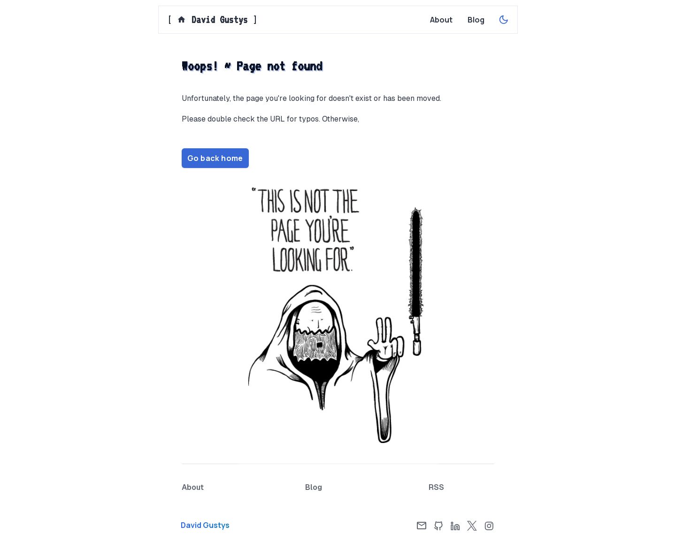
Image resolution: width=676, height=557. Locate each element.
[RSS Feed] (436, 487)
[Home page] (230, 525)
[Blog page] (476, 20)
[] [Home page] (212, 20)
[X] (472, 526)
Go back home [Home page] (215, 158)
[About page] (441, 20)
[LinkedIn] (455, 526)
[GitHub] (438, 526)
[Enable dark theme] (504, 20)
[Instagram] (489, 526)
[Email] (422, 526)
